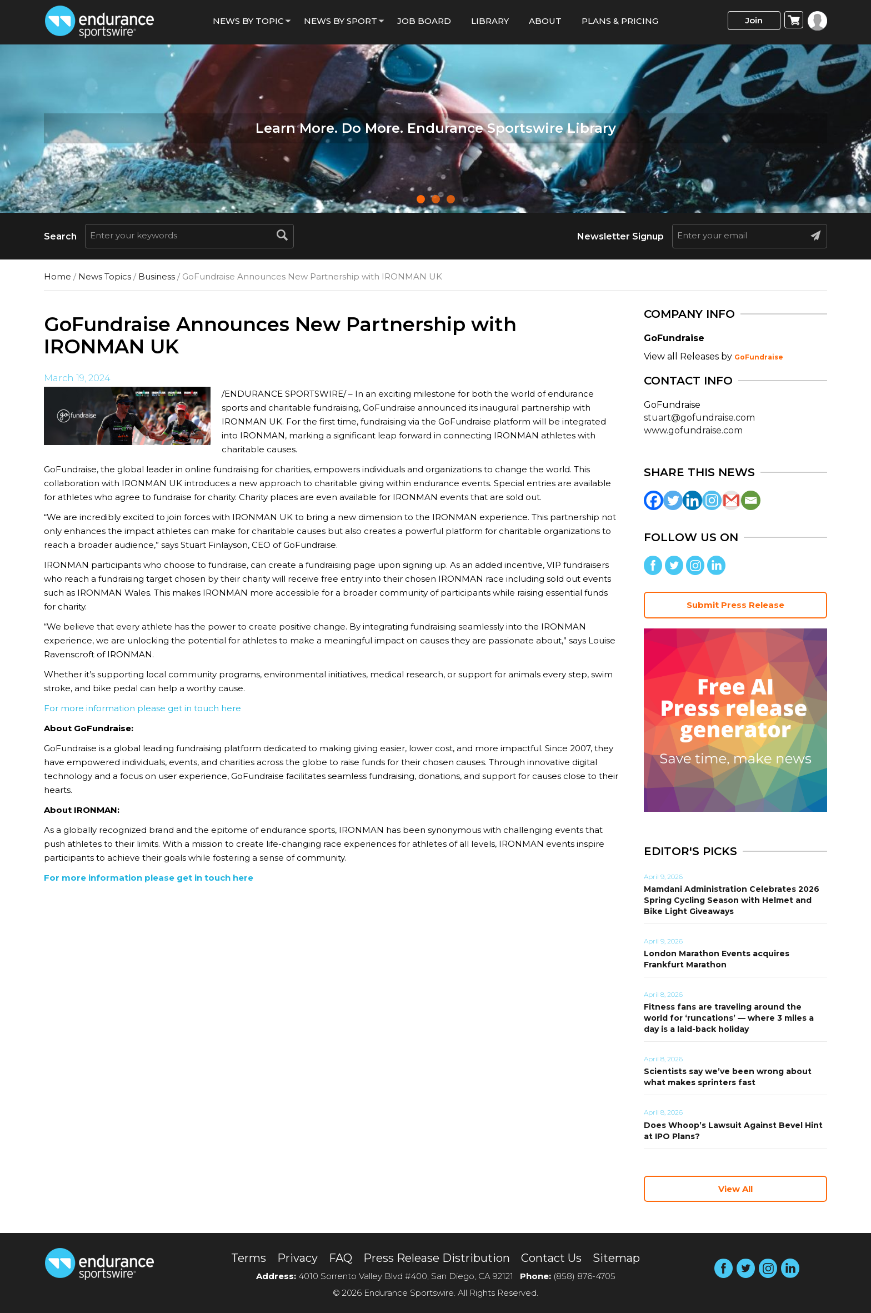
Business (156, 276)
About (545, 21)
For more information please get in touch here (142, 708)
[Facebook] (653, 500)
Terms (248, 1258)
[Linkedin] (692, 500)
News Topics (104, 276)
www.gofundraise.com (693, 430)
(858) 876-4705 (584, 1276)
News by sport (340, 21)
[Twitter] (673, 500)
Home (57, 276)
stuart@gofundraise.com (699, 417)
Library (490, 21)
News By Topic (248, 21)
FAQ (340, 1258)
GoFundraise (758, 357)
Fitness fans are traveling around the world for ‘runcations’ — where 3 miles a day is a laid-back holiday (729, 1018)
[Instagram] (712, 500)
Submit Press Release (735, 605)
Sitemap (616, 1258)
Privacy (297, 1258)
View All (735, 1189)
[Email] (750, 500)
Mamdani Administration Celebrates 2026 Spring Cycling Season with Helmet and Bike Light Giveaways (731, 900)
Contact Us (551, 1258)
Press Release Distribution (436, 1258)
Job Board (424, 21)
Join (754, 20)
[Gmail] (731, 500)
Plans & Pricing (620, 21)
